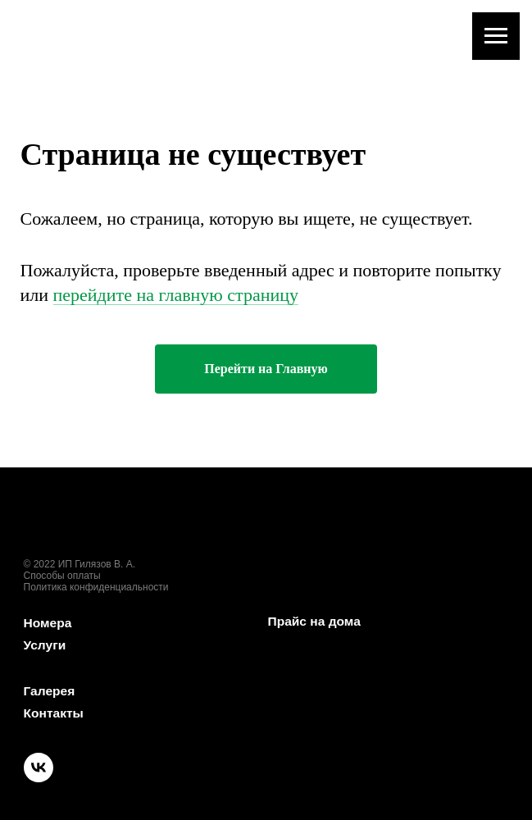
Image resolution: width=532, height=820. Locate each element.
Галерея (50, 691)
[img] (139, 546)
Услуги (45, 645)
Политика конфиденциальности (96, 587)
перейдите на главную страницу (175, 295)
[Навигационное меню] (495, 36)
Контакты (54, 713)
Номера (49, 623)
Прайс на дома (316, 621)
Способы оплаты (62, 575)
